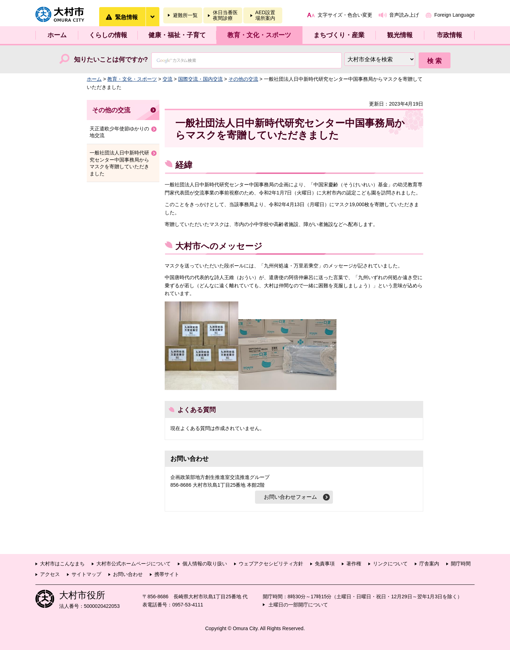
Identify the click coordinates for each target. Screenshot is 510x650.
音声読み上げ (404, 15)
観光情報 (400, 35)
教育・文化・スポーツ (259, 35)
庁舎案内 (429, 563)
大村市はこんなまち (62, 563)
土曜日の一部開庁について (298, 604)
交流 (167, 79)
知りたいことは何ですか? (111, 59)
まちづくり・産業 (338, 35)
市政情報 (449, 35)
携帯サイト (166, 574)
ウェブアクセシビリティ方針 (271, 563)
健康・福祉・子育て (177, 35)
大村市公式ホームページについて (133, 563)
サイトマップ (86, 574)
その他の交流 (243, 79)
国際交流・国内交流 (200, 79)
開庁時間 (461, 563)
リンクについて (390, 563)
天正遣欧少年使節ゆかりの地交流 (119, 132)
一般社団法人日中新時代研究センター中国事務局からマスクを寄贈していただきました (119, 163)
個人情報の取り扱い (204, 563)
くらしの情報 (108, 35)
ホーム (57, 35)
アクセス (50, 574)
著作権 (353, 563)
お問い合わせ (128, 574)
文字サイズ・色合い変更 (345, 15)
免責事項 (325, 563)
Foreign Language (454, 15)
